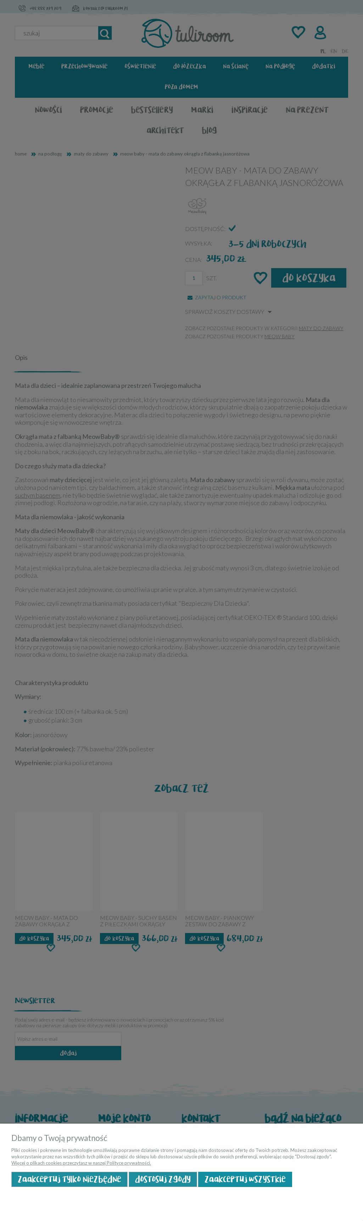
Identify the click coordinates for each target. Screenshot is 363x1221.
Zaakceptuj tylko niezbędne (69, 1179)
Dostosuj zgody (163, 1179)
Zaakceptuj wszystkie (245, 1179)
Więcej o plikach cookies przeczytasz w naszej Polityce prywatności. (81, 1163)
